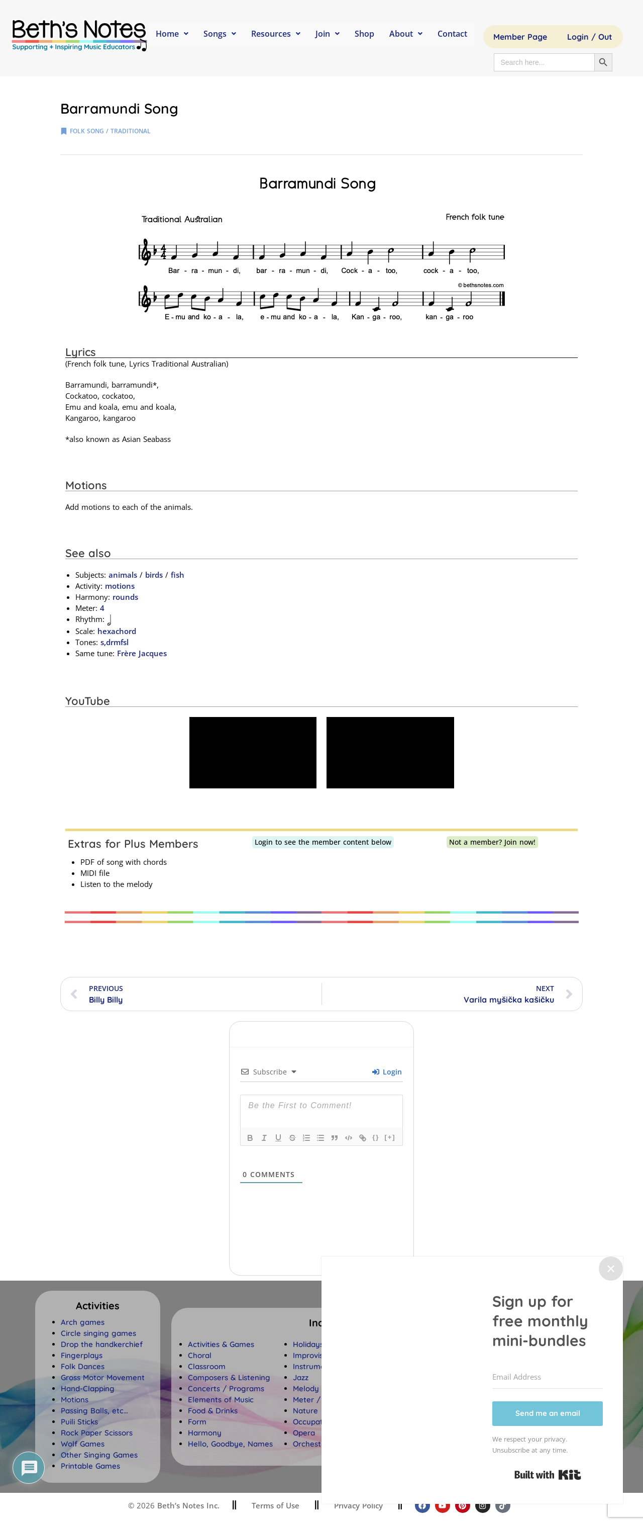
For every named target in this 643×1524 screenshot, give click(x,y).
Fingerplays (81, 1355)
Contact (452, 33)
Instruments (314, 1366)
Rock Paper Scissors (97, 1433)
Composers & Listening (229, 1377)
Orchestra (311, 1444)
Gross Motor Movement (103, 1377)
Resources (275, 33)
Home (172, 33)
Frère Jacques (142, 653)
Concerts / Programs (226, 1388)
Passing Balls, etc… (94, 1410)
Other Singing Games (99, 1455)
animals (123, 575)
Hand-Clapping (88, 1388)
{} (375, 1137)
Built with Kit (547, 1475)
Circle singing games (98, 1333)
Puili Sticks (79, 1421)
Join (327, 33)
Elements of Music (221, 1399)
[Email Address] (547, 1377)
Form (197, 1421)
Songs (219, 33)
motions (120, 586)
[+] (389, 1137)
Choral (199, 1355)
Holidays (308, 1344)
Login (387, 1072)
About (405, 33)
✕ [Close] (611, 1268)
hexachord (116, 631)
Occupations (315, 1421)
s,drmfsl (114, 642)
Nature (305, 1410)
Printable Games (90, 1466)
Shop (364, 33)
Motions (74, 1399)
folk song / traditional (110, 131)
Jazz (300, 1377)
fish (177, 575)
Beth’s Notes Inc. (187, 1505)
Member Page (520, 37)
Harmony (205, 1433)
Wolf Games (82, 1444)
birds (154, 575)
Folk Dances (82, 1366)
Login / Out (589, 37)
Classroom (207, 1366)
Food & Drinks (213, 1410)
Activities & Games (221, 1344)
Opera (304, 1433)
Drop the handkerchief (102, 1344)
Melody (306, 1388)
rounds (125, 597)
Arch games (82, 1322)
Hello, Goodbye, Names (230, 1444)
